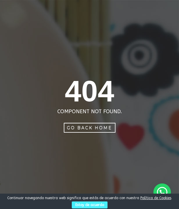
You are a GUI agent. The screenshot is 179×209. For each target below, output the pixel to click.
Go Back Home (89, 127)
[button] (162, 192)
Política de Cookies (155, 198)
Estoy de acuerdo (89, 205)
